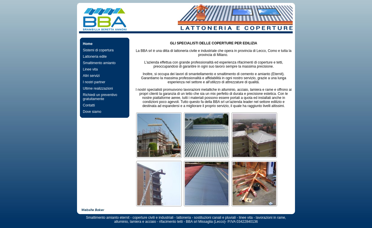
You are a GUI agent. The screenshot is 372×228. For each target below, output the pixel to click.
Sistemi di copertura (98, 50)
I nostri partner (94, 82)
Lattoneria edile (95, 57)
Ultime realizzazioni (98, 88)
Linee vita (90, 69)
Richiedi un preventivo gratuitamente (100, 97)
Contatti (89, 105)
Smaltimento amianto (99, 63)
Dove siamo (92, 112)
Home (87, 44)
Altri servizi (91, 76)
